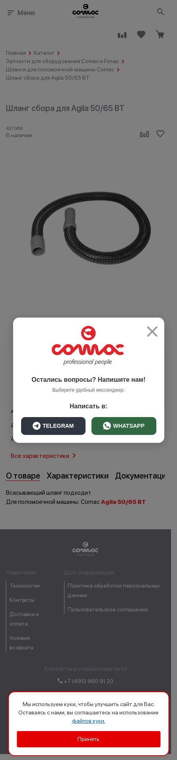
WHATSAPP (123, 426)
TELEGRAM (53, 426)
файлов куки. (88, 721)
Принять (88, 739)
